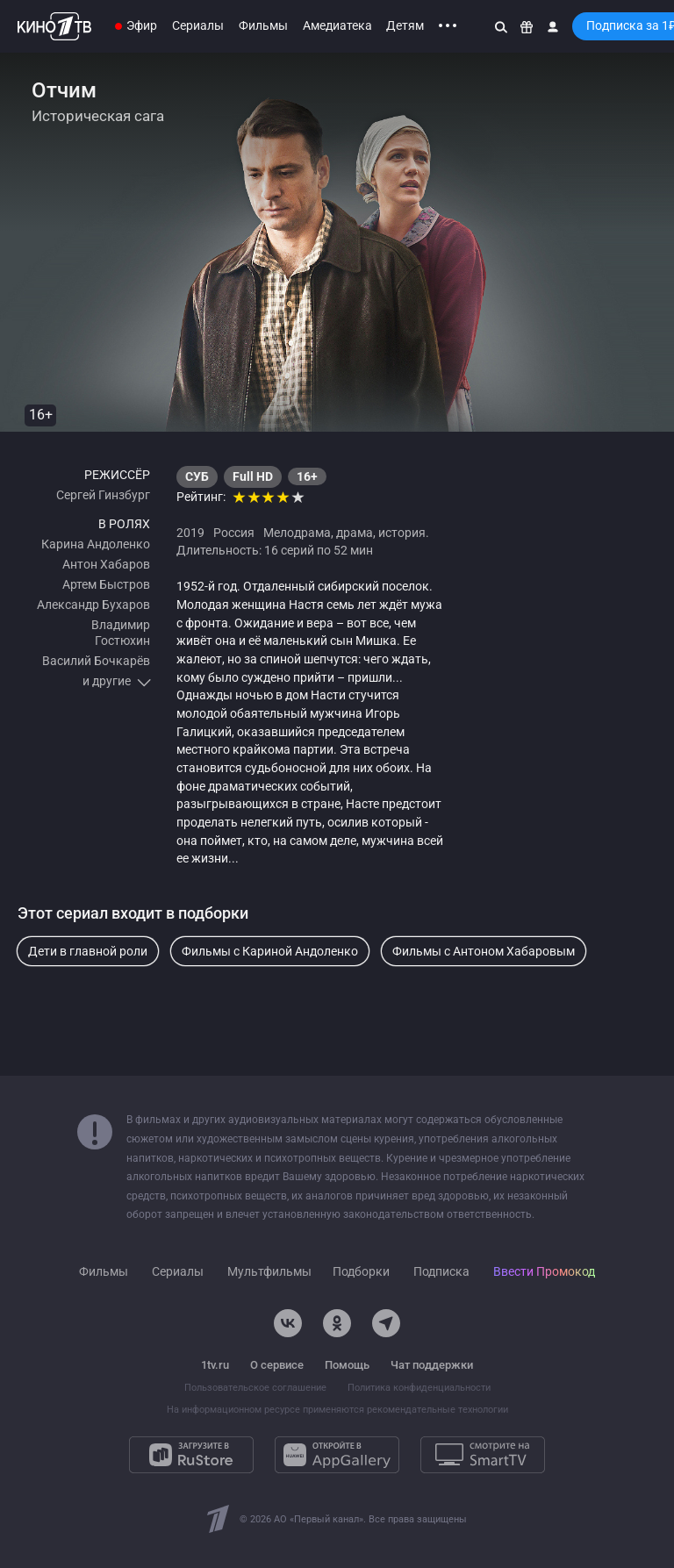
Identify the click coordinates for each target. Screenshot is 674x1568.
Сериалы (198, 25)
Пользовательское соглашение (255, 1387)
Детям (405, 25)
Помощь (347, 1364)
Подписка (441, 1271)
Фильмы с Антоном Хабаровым (483, 951)
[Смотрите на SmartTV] (482, 1454)
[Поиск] (501, 26)
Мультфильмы (269, 1271)
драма (354, 533)
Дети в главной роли (87, 951)
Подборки (361, 1271)
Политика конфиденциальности (419, 1387)
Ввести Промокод (544, 1271)
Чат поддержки (432, 1364)
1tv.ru (215, 1364)
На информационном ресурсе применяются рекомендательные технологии (337, 1409)
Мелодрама (297, 533)
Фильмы (263, 25)
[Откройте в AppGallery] (337, 1454)
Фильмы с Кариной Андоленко (270, 951)
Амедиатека (337, 25)
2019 (190, 533)
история (402, 533)
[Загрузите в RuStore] (191, 1454)
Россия (234, 533)
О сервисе (277, 1364)
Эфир (141, 25)
